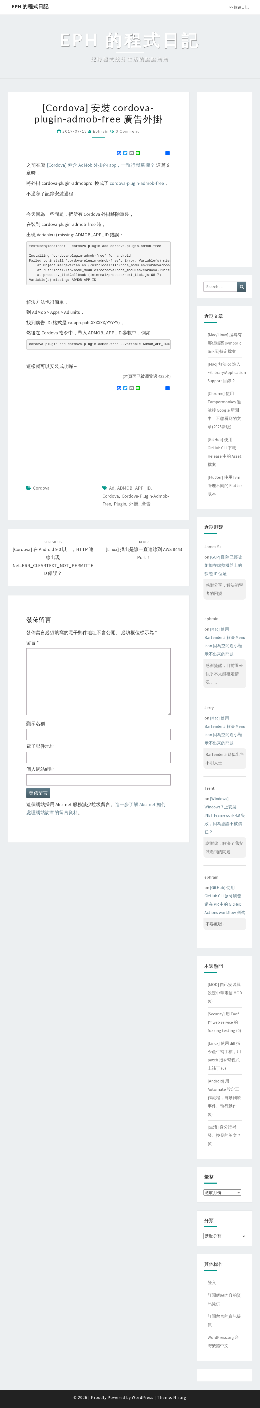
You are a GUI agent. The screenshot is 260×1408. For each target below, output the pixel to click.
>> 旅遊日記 (239, 7)
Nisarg (180, 1397)
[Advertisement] (70, 432)
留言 (32, 643)
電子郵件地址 (40, 746)
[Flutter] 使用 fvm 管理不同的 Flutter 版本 (225, 485)
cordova (110, 496)
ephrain (101, 131)
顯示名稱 (35, 723)
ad (111, 488)
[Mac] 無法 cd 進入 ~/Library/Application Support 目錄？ (227, 372)
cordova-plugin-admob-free (137, 183)
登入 (212, 1282)
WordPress (142, 1397)
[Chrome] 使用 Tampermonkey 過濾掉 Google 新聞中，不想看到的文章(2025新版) (224, 410)
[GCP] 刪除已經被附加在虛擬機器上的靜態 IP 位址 (223, 565)
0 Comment (127, 131)
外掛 (133, 504)
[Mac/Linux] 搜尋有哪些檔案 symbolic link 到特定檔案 (225, 343)
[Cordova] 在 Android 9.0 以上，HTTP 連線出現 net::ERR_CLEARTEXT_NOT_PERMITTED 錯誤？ (53, 558)
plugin (120, 504)
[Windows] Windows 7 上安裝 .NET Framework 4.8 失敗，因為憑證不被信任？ (225, 815)
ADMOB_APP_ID (134, 488)
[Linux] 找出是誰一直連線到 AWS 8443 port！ (144, 550)
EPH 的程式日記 (29, 6)
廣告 (146, 504)
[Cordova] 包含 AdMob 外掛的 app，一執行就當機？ (101, 165)
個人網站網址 (40, 769)
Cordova (41, 488)
